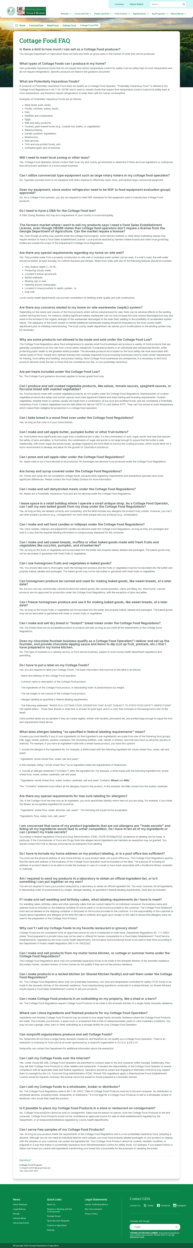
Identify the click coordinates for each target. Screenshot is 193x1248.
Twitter (150, 1205)
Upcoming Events (21, 1223)
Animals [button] (65, 13)
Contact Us (135, 1205)
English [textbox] (138, 1227)
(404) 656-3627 (31, 1171)
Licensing (119, 4)
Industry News (19, 1218)
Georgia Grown (54, 1216)
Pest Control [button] (121, 13)
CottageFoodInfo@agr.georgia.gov (35, 1168)
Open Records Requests (58, 1220)
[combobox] (155, 1227)
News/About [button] (177, 13)
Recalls (16, 1213)
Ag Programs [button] (158, 13)
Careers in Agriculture (57, 1225)
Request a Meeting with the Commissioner (59, 1210)
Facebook (165, 1205)
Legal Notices (19, 1209)
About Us (51, 1204)
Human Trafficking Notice (96, 1204)
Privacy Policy (91, 1213)
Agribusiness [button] (139, 13)
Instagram (181, 1205)
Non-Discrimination (93, 1209)
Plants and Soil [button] (101, 13)
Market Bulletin (136, 4)
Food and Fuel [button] (82, 13)
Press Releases (20, 1204)
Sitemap (50, 1230)
